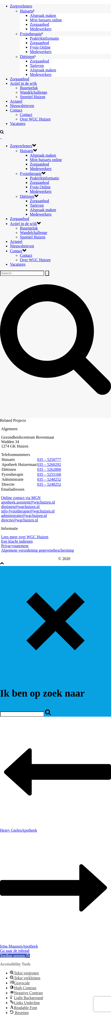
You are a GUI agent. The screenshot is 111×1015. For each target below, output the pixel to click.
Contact (16, 110)
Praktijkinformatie (44, 38)
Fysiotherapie (31, 34)
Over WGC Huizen (35, 119)
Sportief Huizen (32, 97)
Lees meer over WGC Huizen (24, 537)
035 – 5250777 (49, 459)
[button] (15, 956)
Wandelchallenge (33, 92)
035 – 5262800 (49, 469)
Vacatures (17, 123)
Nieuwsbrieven (22, 106)
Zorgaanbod (39, 24)
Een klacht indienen (17, 541)
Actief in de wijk (23, 83)
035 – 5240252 (49, 479)
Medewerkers (41, 29)
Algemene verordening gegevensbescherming (37, 550)
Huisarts (26, 11)
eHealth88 (49, 559)
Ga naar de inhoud (14, 951)
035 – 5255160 (49, 474)
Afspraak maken (43, 15)
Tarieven (37, 65)
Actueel (16, 101)
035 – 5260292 (49, 464)
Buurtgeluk (29, 88)
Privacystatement (14, 546)
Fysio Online (40, 47)
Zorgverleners (21, 6)
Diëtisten (27, 57)
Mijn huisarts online (46, 20)
